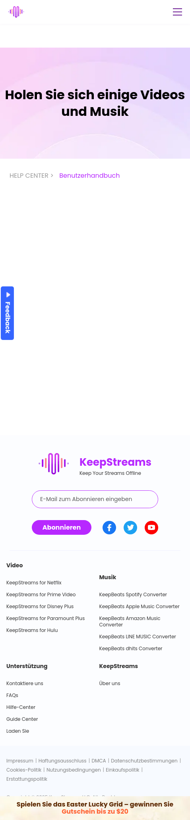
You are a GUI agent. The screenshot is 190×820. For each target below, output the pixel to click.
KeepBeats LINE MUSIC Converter (137, 636)
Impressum (19, 760)
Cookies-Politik (23, 769)
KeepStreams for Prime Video (41, 594)
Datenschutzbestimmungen (144, 760)
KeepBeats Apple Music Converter (139, 606)
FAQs (12, 695)
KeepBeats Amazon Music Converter (130, 621)
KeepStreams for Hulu (32, 630)
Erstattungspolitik (26, 779)
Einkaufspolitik (122, 769)
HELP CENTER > (32, 175)
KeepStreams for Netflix (34, 582)
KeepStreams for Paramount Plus (45, 618)
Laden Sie (17, 731)
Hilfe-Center (20, 707)
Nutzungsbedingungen (74, 769)
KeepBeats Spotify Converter (133, 594)
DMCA (98, 760)
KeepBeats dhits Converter (131, 648)
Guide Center (22, 719)
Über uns (109, 683)
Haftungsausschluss (63, 760)
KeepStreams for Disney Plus (40, 606)
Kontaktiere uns (24, 683)
